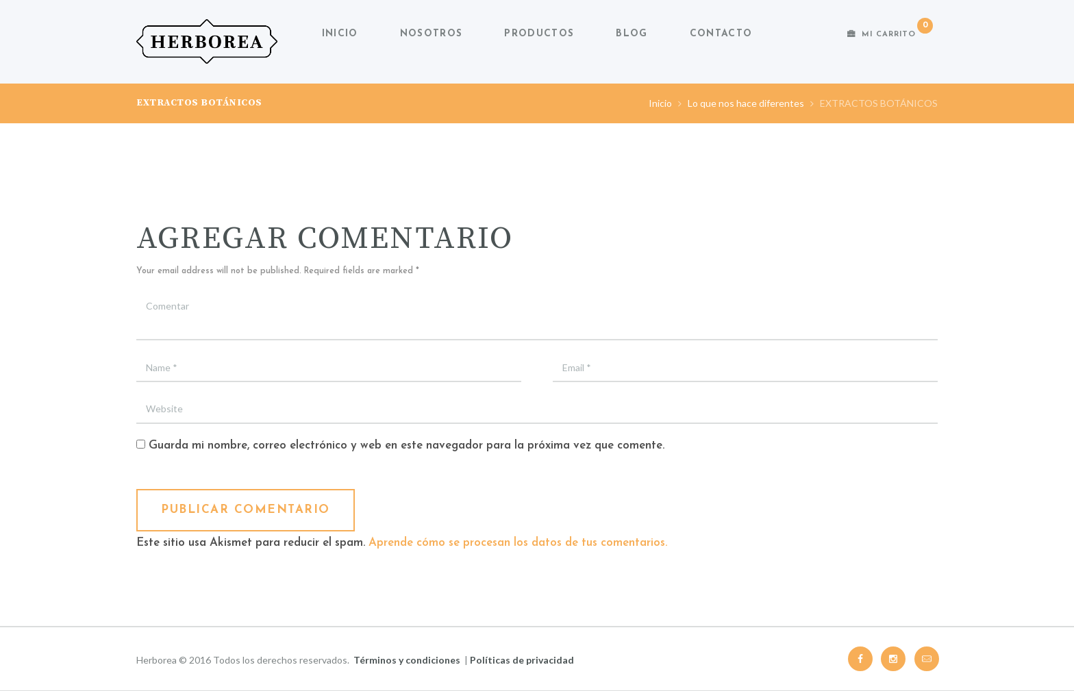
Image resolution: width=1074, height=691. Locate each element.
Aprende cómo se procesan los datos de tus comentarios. (518, 543)
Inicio (340, 34)
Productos (539, 34)
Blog (631, 34)
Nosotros (431, 34)
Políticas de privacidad (522, 660)
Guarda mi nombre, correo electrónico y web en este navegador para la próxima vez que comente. (406, 445)
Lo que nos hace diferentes (746, 103)
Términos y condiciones (406, 660)
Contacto (721, 34)
